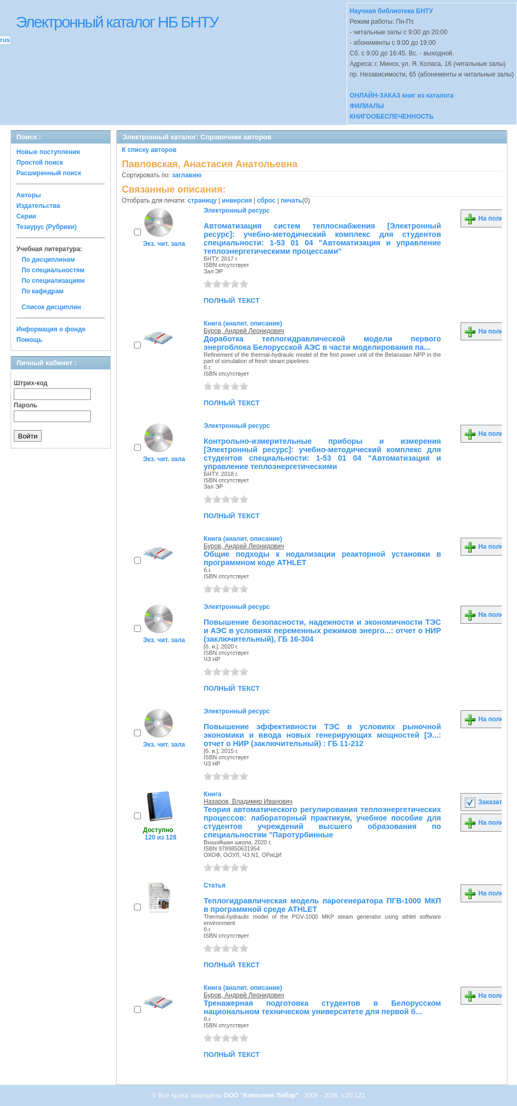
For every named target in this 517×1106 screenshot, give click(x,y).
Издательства (38, 205)
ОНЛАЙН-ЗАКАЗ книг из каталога (402, 95)
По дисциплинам (48, 259)
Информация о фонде (50, 329)
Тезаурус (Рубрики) (46, 227)
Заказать (485, 802)
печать (291, 200)
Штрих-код (30, 383)
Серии (26, 216)
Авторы (28, 195)
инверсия (237, 200)
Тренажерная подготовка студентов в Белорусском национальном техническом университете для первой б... (322, 1007)
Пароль (25, 405)
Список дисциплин (51, 307)
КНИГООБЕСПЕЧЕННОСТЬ (392, 116)
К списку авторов (149, 150)
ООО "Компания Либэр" (262, 1095)
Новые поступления (48, 152)
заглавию (187, 175)
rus (5, 40)
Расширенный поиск (48, 173)
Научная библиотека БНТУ (391, 11)
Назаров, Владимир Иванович (248, 801)
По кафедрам (42, 291)
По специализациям (53, 280)
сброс (266, 200)
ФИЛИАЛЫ (367, 106)
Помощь (29, 340)
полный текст (232, 299)
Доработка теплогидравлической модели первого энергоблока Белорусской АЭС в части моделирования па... (322, 343)
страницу (202, 200)
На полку (485, 218)
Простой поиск (39, 162)
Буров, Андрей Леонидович (244, 331)
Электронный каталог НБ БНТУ (117, 22)
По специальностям (53, 270)
